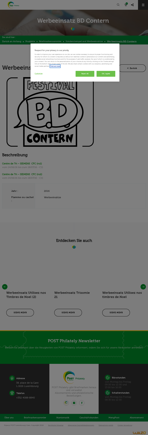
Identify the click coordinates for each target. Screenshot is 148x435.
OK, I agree (106, 74)
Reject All (85, 74)
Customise (38, 73)
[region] (75, 63)
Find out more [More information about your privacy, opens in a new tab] (55, 66)
